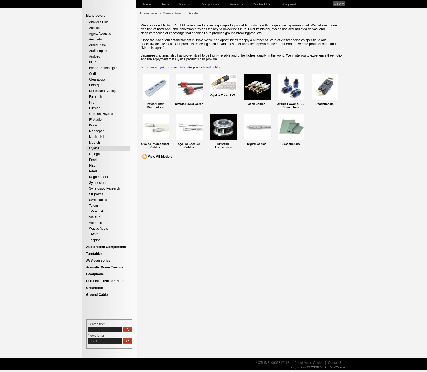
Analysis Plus (98, 22)
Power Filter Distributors (155, 105)
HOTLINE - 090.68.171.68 (105, 281)
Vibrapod (95, 223)
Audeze (94, 56)
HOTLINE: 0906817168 (272, 363)
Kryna (93, 125)
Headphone (95, 274)
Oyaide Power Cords (189, 103)
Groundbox (95, 288)
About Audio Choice (308, 363)
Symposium (97, 183)
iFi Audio (95, 120)
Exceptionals (291, 144)
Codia (93, 74)
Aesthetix (95, 39)
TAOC (93, 234)
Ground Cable (97, 295)
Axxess (94, 28)
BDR (92, 62)
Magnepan (97, 131)
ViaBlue (94, 217)
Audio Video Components (106, 247)
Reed (93, 171)
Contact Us (336, 363)
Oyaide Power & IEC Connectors (291, 105)
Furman (94, 108)
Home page (148, 13)
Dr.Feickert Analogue (104, 91)
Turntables (94, 254)
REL (92, 165)
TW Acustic (97, 211)
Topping (94, 240)
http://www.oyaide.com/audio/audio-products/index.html (181, 67)
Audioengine (98, 51)
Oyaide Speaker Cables (189, 145)
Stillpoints (96, 194)
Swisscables (98, 200)
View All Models (160, 156)
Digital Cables (256, 144)
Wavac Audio (98, 229)
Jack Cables (256, 103)
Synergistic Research (104, 188)
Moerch (94, 142)
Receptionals (324, 103)
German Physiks (101, 114)
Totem (93, 206)
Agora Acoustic (100, 34)
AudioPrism (97, 45)
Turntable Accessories (223, 145)
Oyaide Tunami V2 (223, 95)
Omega (94, 154)
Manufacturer (172, 13)
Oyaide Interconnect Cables (155, 145)
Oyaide (94, 148)
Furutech (95, 97)
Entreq (94, 85)
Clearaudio (97, 79)
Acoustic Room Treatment (106, 267)
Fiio (91, 102)
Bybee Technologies (103, 68)
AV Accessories (98, 260)
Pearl (93, 160)
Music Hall (96, 137)
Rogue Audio (98, 177)
